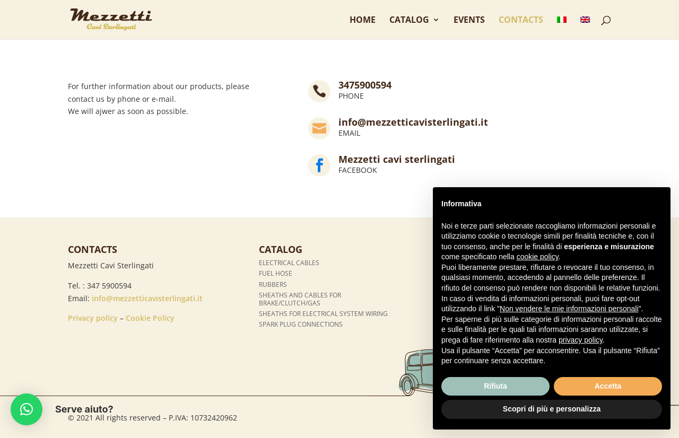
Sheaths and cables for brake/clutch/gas (300, 299)
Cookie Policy (150, 318)
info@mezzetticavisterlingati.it (413, 122)
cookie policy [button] (538, 256)
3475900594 (364, 84)
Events (469, 20)
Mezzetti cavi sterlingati (396, 159)
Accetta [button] (608, 386)
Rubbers (273, 284)
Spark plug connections (301, 324)
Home (363, 20)
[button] (26, 409)
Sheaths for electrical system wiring (323, 313)
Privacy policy (93, 318)
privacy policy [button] (581, 340)
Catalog (409, 20)
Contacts (521, 20)
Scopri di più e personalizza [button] (551, 409)
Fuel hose (275, 273)
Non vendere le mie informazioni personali (569, 308)
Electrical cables (289, 262)
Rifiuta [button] (495, 386)
